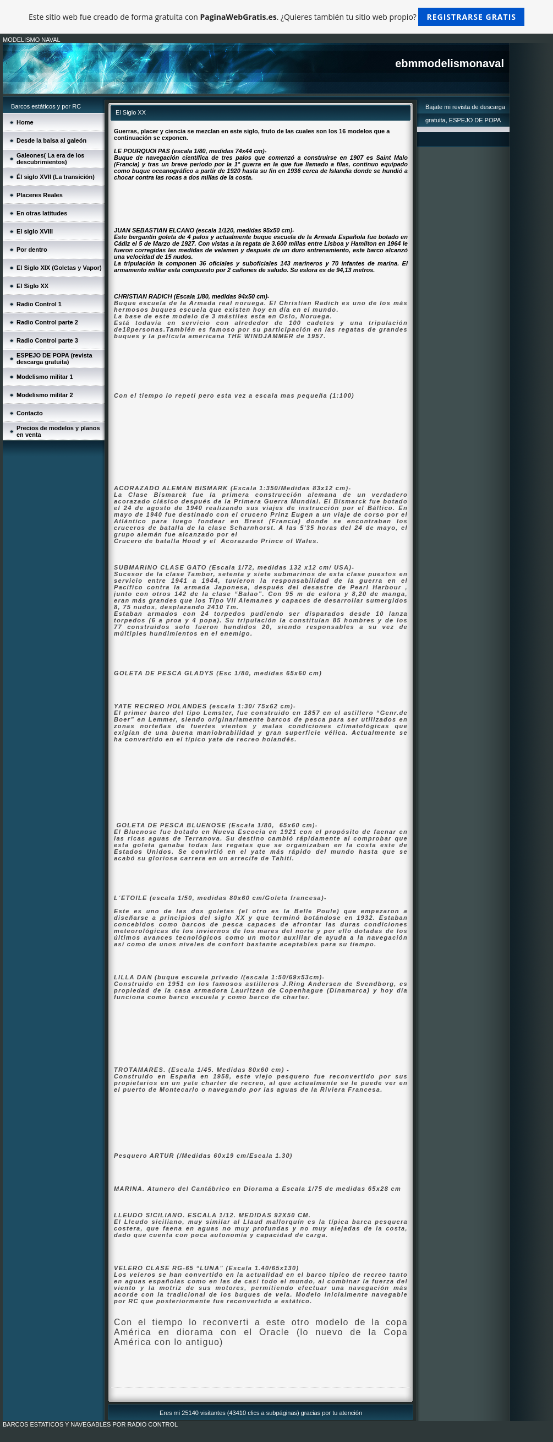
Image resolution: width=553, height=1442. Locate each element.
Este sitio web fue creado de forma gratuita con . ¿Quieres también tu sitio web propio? (276, 17)
